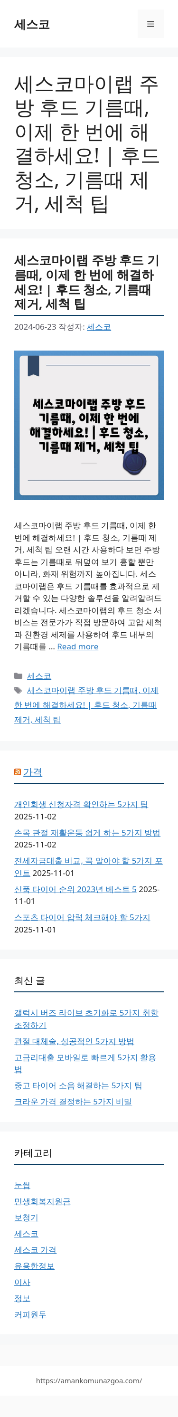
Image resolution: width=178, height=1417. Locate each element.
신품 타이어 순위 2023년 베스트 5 (75, 889)
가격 (32, 771)
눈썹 (22, 1184)
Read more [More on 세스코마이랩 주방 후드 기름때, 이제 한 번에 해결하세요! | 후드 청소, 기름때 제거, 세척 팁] (77, 646)
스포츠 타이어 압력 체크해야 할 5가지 (82, 917)
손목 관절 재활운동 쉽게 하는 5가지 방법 (87, 832)
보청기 (26, 1217)
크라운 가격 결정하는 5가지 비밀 (73, 1101)
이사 (22, 1281)
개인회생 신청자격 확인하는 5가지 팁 (81, 804)
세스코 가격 (35, 1249)
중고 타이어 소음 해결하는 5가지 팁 (78, 1085)
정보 (22, 1298)
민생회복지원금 (42, 1201)
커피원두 (30, 1314)
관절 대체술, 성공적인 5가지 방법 (74, 1041)
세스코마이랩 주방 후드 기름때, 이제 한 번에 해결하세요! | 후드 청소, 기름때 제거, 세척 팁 (86, 282)
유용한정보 (34, 1265)
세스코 (32, 24)
